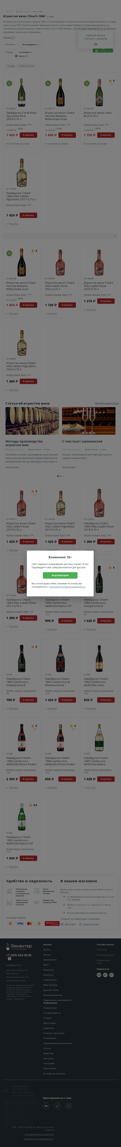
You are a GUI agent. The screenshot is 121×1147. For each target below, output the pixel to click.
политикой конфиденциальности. (67, 586)
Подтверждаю (60, 575)
